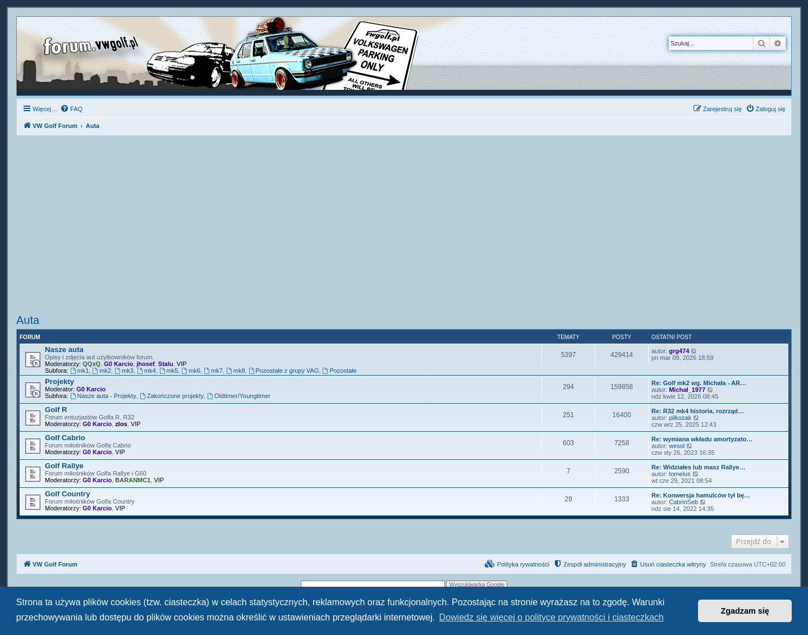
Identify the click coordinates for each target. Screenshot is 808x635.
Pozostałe (340, 370)
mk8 (235, 370)
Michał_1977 (687, 389)
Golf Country (67, 494)
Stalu (165, 363)
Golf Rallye (64, 466)
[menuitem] (71, 109)
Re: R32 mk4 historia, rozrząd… (697, 411)
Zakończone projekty (172, 395)
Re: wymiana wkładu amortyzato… (701, 439)
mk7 (213, 370)
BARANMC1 (132, 480)
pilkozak (680, 417)
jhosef (145, 363)
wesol (677, 445)
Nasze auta (64, 349)
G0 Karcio (118, 363)
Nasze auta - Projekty (103, 395)
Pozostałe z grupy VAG (284, 370)
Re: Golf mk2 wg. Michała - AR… (698, 383)
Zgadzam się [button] (745, 610)
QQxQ (91, 363)
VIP (182, 363)
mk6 (190, 370)
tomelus (680, 473)
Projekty (59, 381)
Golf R (56, 409)
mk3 (124, 370)
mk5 (168, 370)
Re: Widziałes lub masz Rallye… (698, 467)
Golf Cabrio (65, 437)
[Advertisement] (404, 226)
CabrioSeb (683, 502)
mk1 (79, 370)
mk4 (146, 370)
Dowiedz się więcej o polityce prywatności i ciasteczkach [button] (551, 617)
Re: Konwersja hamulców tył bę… (700, 495)
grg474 (679, 351)
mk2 (101, 370)
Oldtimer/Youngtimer (238, 395)
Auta (27, 320)
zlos (121, 424)
